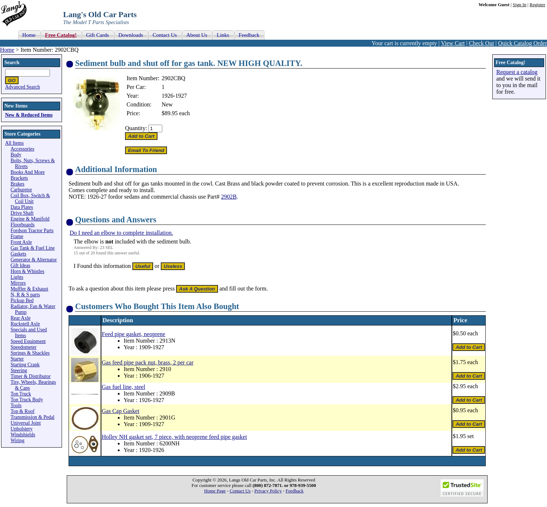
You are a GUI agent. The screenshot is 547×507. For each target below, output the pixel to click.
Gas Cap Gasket (120, 411)
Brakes (17, 184)
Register (537, 4)
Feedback (294, 491)
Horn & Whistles (27, 271)
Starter (17, 359)
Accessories (22, 149)
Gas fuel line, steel (123, 387)
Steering (19, 370)
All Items (14, 143)
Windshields (23, 434)
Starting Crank (25, 364)
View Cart (453, 43)
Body (16, 154)
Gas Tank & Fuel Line (33, 248)
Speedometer (23, 347)
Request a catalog (517, 72)
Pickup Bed (22, 300)
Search (11, 62)
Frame (17, 236)
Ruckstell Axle (25, 324)
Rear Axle (21, 318)
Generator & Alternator (34, 259)
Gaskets (18, 254)
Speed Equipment (28, 341)
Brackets (19, 178)
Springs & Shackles (30, 353)
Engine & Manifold (30, 219)
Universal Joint (26, 423)
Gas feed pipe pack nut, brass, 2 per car (147, 362)
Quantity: (136, 128)
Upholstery (21, 429)
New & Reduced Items (29, 115)
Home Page (215, 491)
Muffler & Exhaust (29, 289)
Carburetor (21, 189)
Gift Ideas (20, 265)
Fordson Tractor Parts (32, 230)
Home (7, 50)
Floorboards (23, 224)
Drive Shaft (22, 213)
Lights (17, 277)
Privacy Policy (268, 491)
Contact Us (240, 491)
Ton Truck (21, 394)
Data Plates (22, 207)
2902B (229, 197)
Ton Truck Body (27, 399)
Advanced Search (22, 87)
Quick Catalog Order (522, 43)
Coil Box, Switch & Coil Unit (30, 198)
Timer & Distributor (31, 376)
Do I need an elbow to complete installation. (121, 233)
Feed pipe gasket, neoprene (133, 334)
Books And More (28, 172)
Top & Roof (23, 411)
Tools (16, 405)
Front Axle (21, 242)
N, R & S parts (25, 294)
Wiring (17, 440)
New (167, 104)
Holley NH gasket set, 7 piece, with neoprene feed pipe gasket (174, 437)
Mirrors (18, 283)
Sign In (519, 4)
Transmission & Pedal (32, 417)
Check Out (481, 43)
